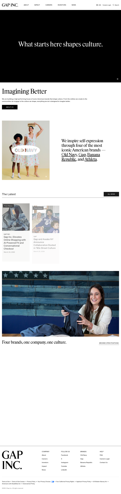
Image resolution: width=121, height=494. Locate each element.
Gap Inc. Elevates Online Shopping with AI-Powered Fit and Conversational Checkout (15, 245)
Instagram (64, 462)
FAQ (101, 455)
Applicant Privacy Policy (83, 481)
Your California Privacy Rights (65, 481)
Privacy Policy (31, 481)
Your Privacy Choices (44, 481)
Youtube (64, 466)
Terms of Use (6, 481)
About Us (9, 107)
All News (111, 195)
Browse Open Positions (109, 343)
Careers (48, 5)
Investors (62, 5)
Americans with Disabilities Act (11, 483)
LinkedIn (64, 470)
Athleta (91, 159)
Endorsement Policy (29, 483)
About (26, 5)
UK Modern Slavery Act (100, 481)
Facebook (64, 455)
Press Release (8, 208)
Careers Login (107, 5)
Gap (82, 155)
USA (98, 5)
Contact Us (104, 462)
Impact (37, 5)
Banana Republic (86, 462)
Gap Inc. (7, 236)
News (74, 5)
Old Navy (69, 155)
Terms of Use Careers (18, 481)
